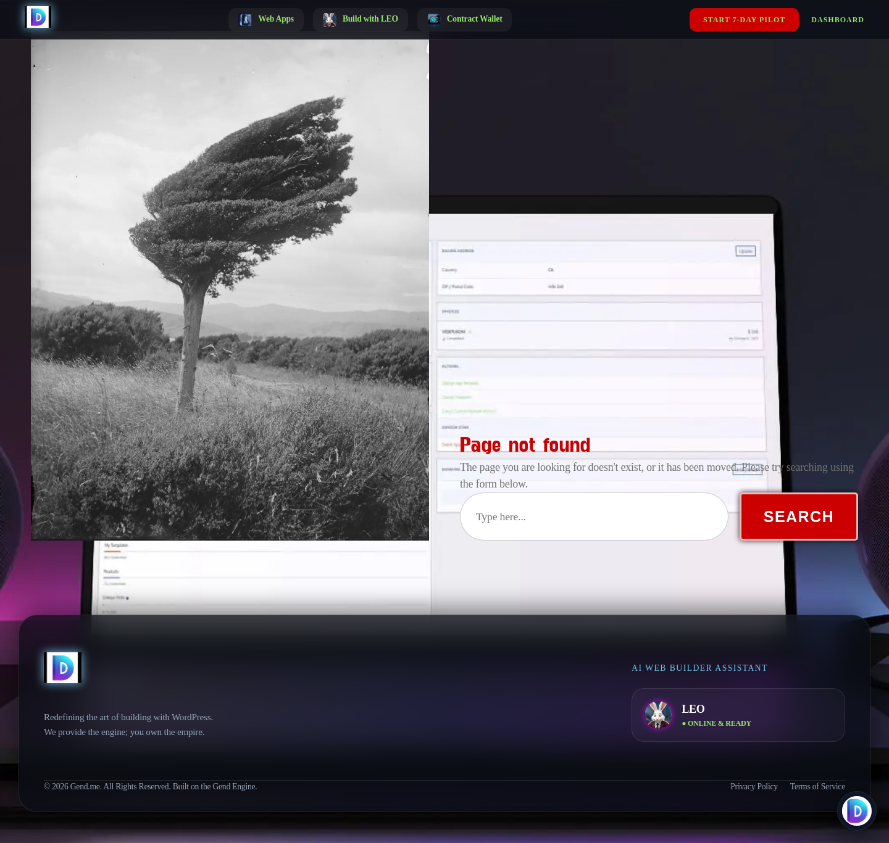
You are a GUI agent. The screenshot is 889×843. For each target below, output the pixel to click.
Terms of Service (817, 786)
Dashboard (837, 19)
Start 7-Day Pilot (744, 19)
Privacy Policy (754, 786)
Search (799, 516)
